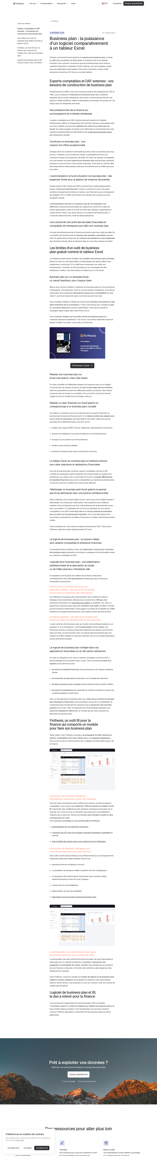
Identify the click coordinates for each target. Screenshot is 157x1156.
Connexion (117, 3)
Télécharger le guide (82, 365)
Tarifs (73, 3)
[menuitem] (30, 31)
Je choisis (27, 1148)
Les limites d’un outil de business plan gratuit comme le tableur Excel (29, 41)
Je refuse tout (13, 1148)
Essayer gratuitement (133, 3)
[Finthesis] (18, 3)
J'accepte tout (42, 1148)
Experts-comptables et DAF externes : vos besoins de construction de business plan (29, 31)
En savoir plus (19, 1140)
